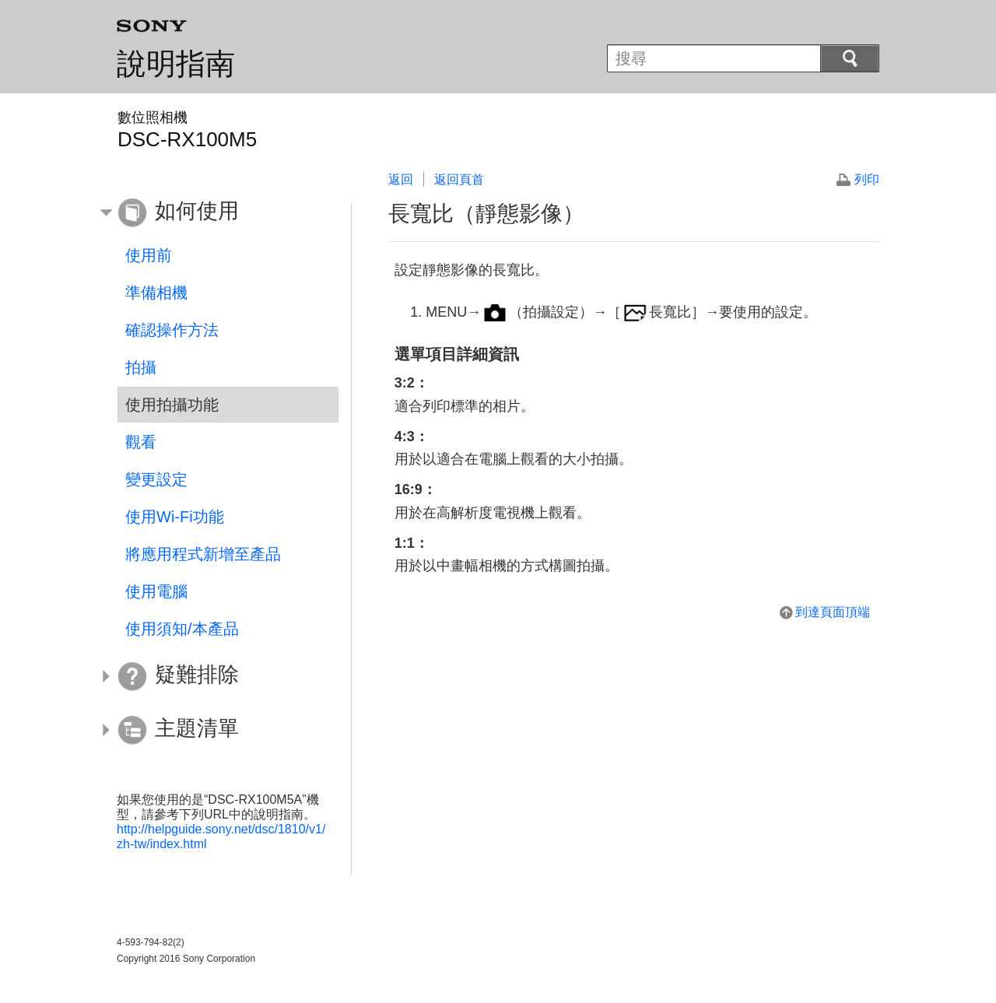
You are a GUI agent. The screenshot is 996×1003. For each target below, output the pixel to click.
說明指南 (176, 64)
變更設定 (156, 479)
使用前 (148, 255)
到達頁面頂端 (832, 612)
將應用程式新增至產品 (203, 554)
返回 (400, 179)
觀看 (140, 442)
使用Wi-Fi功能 (174, 516)
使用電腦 (156, 591)
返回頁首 (459, 179)
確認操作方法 (172, 329)
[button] (216, 213)
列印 (866, 179)
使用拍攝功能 (172, 404)
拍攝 (140, 367)
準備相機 (156, 292)
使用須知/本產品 (182, 628)
